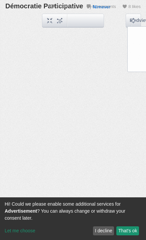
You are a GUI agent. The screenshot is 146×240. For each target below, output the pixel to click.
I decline (103, 230)
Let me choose (20, 230)
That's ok (127, 230)
